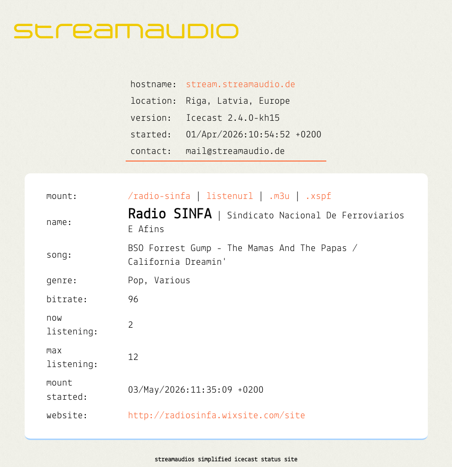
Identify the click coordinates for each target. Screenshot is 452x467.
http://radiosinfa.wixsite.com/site (216, 416)
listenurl (229, 196)
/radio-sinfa (159, 196)
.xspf (318, 196)
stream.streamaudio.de (240, 85)
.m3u (279, 196)
